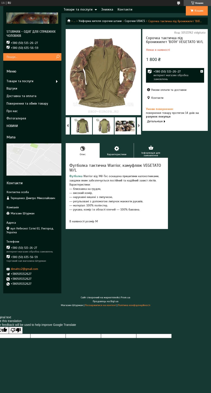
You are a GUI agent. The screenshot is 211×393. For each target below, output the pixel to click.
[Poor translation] (16, 330)
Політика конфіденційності (134, 305)
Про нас (12, 111)
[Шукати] (57, 57)
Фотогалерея (16, 118)
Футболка (75, 176)
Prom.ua (125, 297)
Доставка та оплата (21, 96)
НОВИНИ (12, 126)
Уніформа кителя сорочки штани (100, 21)
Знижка (107, 9)
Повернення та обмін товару (27, 103)
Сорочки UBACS (135, 21)
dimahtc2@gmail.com (24, 269)
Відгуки (11, 88)
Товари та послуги (78, 9)
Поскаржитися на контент (100, 305)
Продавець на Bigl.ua (105, 301)
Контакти (125, 9)
